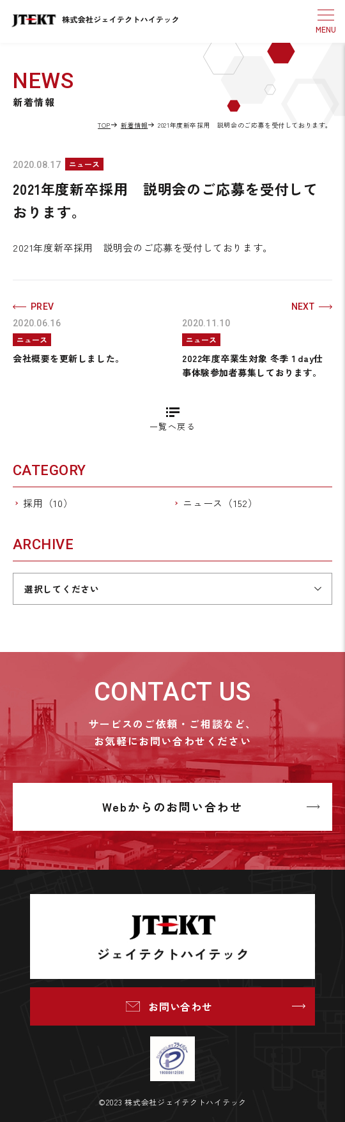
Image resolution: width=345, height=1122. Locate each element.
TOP (104, 125)
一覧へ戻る (172, 426)
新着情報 (134, 125)
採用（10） (48, 503)
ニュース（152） (220, 503)
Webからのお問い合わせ (172, 806)
